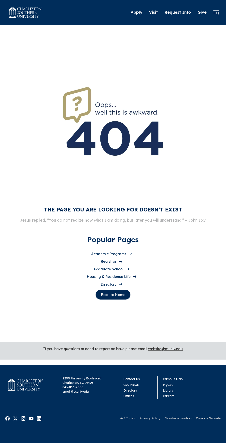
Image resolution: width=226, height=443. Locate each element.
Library (168, 390)
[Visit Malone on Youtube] (31, 418)
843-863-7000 (72, 387)
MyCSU (168, 385)
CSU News (131, 385)
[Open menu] (216, 13)
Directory (109, 284)
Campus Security (208, 418)
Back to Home (113, 294)
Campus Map (173, 379)
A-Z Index (127, 418)
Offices (128, 396)
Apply (136, 12)
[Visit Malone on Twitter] (15, 418)
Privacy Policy (149, 418)
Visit (153, 12)
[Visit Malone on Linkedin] (39, 418)
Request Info (177, 12)
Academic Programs (108, 254)
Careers (168, 396)
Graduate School (108, 269)
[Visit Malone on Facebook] (7, 418)
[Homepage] (25, 12)
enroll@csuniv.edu (75, 392)
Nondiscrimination (178, 418)
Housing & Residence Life (109, 277)
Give (202, 12)
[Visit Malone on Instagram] (23, 418)
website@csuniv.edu (165, 349)
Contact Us (131, 379)
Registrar (109, 261)
